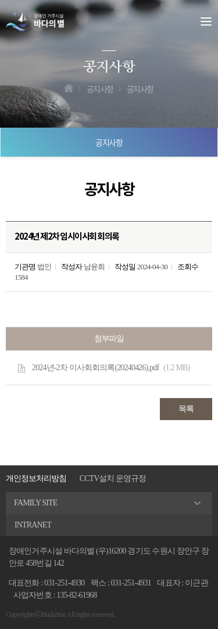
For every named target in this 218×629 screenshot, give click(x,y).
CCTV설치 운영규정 (113, 479)
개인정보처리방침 (36, 479)
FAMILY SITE (36, 502)
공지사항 (109, 142)
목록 (185, 408)
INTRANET (33, 524)
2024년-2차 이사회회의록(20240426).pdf (111, 368)
